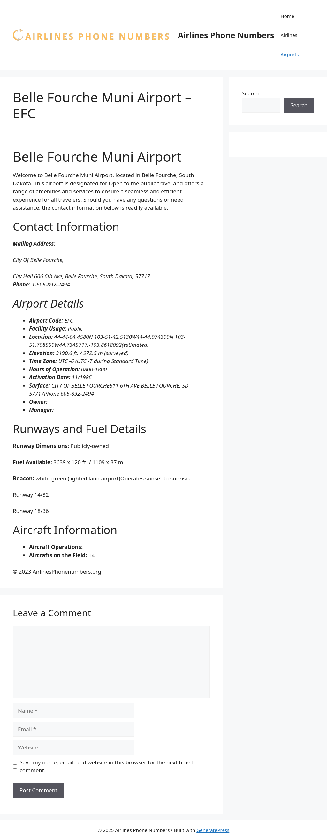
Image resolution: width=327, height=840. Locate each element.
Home (287, 16)
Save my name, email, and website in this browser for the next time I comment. (107, 766)
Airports (290, 54)
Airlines (289, 35)
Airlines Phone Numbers (226, 35)
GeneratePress (212, 830)
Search (250, 93)
